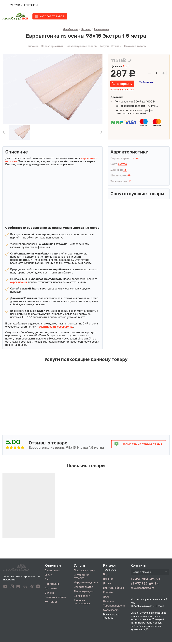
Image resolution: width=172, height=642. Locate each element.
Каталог (52, 16)
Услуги (49, 574)
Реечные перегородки (82, 602)
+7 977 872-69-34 (145, 584)
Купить (122, 89)
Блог (48, 579)
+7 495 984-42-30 (145, 579)
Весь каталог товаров (111, 616)
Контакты (31, 5)
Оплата (49, 592)
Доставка (148, 82)
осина (135, 158)
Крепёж (108, 592)
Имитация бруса (113, 587)
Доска (107, 583)
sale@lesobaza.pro (142, 588)
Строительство (83, 587)
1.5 (125, 169)
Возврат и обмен (55, 597)
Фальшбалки (82, 595)
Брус (106, 574)
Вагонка (108, 578)
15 (130, 181)
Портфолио (52, 583)
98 (129, 175)
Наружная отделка (86, 582)
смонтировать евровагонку (56, 326)
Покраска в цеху (84, 570)
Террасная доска (114, 605)
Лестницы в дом (84, 591)
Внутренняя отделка (81, 576)
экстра (122, 164)
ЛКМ (106, 596)
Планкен (108, 601)
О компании (52, 570)
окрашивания (18, 282)
